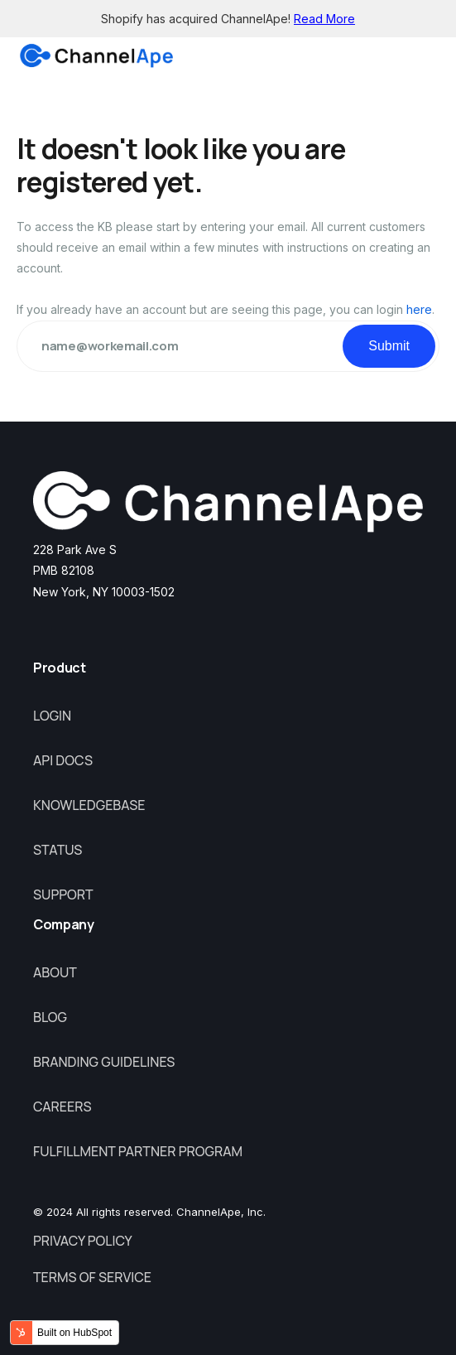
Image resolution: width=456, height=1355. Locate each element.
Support (63, 894)
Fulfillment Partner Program (137, 1151)
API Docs (63, 760)
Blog (50, 1017)
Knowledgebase (89, 805)
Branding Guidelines (104, 1062)
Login (52, 715)
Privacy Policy (82, 1241)
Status (57, 850)
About (55, 972)
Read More (324, 19)
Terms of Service (92, 1277)
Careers (62, 1106)
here (419, 309)
